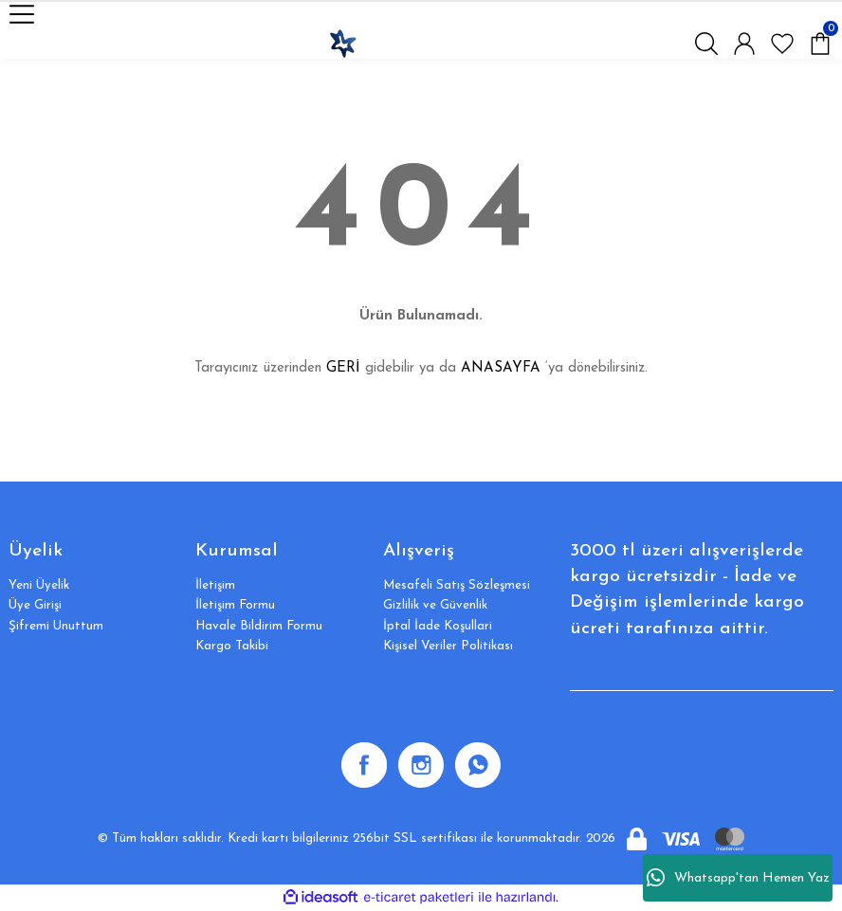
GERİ (343, 368)
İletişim (215, 585)
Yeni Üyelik (39, 585)
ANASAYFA (500, 368)
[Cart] (820, 43)
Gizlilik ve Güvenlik (435, 605)
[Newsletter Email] (701, 672)
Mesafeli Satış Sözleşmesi (456, 585)
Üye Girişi (35, 605)
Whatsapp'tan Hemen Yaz (738, 877)
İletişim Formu (235, 605)
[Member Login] (744, 43)
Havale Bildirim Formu (258, 626)
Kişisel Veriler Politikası (448, 646)
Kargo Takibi (231, 646)
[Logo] (342, 43)
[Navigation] (22, 14)
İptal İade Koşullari (437, 626)
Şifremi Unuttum (56, 626)
